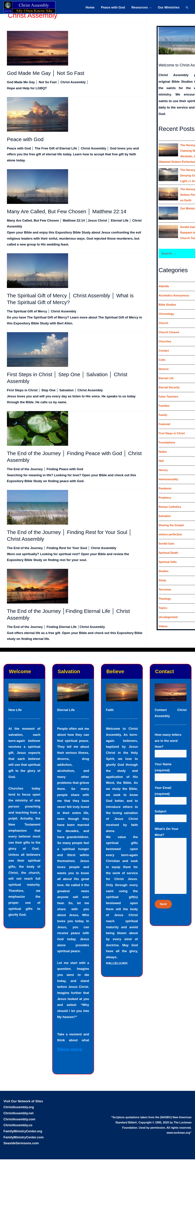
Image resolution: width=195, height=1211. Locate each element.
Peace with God (113, 7)
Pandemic (165, 488)
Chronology (166, 313)
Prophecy (165, 497)
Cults (162, 359)
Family (163, 414)
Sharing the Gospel (171, 525)
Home (90, 7)
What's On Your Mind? (171, 861)
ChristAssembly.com (19, 1119)
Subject (171, 815)
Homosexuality (168, 479)
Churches (165, 341)
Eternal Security (169, 387)
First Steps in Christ (172, 433)
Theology (165, 598)
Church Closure (169, 332)
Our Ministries (168, 7)
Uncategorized (168, 617)
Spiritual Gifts (168, 562)
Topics (163, 607)
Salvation (165, 516)
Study (162, 580)
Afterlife (164, 286)
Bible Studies (167, 304)
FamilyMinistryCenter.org (22, 1131)
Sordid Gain (166, 543)
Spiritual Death (168, 552)
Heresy (163, 470)
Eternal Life (166, 378)
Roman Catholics (170, 506)
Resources (139, 7)
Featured (164, 424)
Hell (161, 460)
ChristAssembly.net (18, 1113)
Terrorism (165, 589)
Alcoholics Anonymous (174, 295)
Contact (164, 350)
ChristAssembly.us (17, 1125)
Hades (163, 451)
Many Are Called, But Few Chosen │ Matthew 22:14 (66, 211)
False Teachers (168, 396)
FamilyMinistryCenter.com (23, 1137)
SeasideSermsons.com (21, 1143)
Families (164, 405)
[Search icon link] (187, 7)
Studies (164, 571)
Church (163, 323)
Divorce (164, 369)
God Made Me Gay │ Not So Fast (45, 73)
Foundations (167, 442)
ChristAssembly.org (18, 1107)
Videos (163, 626)
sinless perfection (170, 534)
